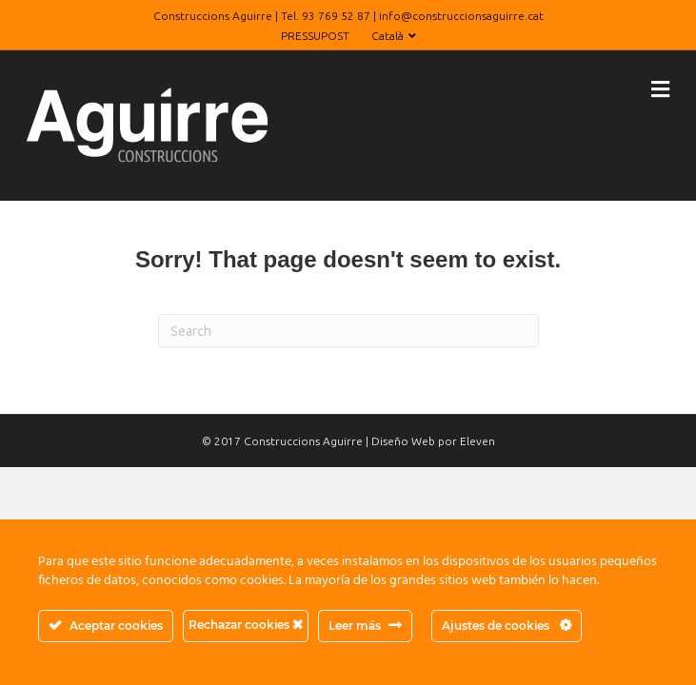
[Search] (348, 330)
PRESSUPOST (315, 35)
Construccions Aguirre (303, 441)
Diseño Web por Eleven (433, 441)
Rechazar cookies (246, 624)
